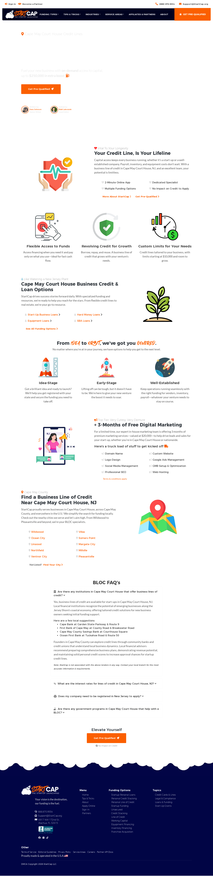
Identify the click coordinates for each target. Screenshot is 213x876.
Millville (83, 550)
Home (31, 14)
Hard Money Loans (88, 314)
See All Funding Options (42, 328)
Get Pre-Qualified (192, 14)
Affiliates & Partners (142, 14)
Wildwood (37, 532)
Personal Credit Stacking (124, 798)
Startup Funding (119, 806)
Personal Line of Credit (122, 802)
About (164, 14)
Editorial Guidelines (47, 852)
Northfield (37, 550)
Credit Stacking (119, 813)
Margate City (87, 544)
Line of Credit (118, 817)
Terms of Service (28, 852)
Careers (91, 852)
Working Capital (119, 821)
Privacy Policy (64, 852)
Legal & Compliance (165, 798)
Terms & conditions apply (115, 479)
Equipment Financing (122, 824)
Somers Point (87, 538)
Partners (86, 813)
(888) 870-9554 (167, 4)
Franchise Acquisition (122, 832)
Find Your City (46, 564)
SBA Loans (83, 321)
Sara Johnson (35, 109)
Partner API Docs (105, 852)
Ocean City (38, 538)
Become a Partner (32, 4)
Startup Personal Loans (123, 795)
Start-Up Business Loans (43, 314)
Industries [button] (92, 14)
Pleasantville (86, 556)
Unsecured (116, 810)
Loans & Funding (163, 802)
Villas (82, 532)
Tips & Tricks (88, 798)
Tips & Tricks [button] (71, 14)
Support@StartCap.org (195, 4)
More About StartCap (117, 196)
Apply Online (88, 806)
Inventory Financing (121, 828)
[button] (106, 593)
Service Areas (79, 852)
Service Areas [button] (113, 14)
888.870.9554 (45, 812)
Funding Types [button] (48, 14)
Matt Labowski (65, 109)
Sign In (12, 4)
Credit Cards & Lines (165, 795)
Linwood (36, 544)
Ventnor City (39, 556)
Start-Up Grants (163, 806)
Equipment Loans (38, 321)
